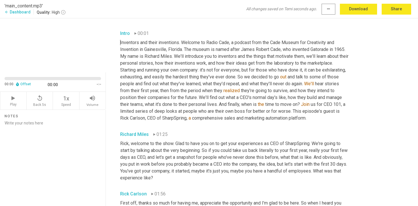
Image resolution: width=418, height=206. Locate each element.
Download (358, 9)
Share (396, 9)
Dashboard (18, 12)
